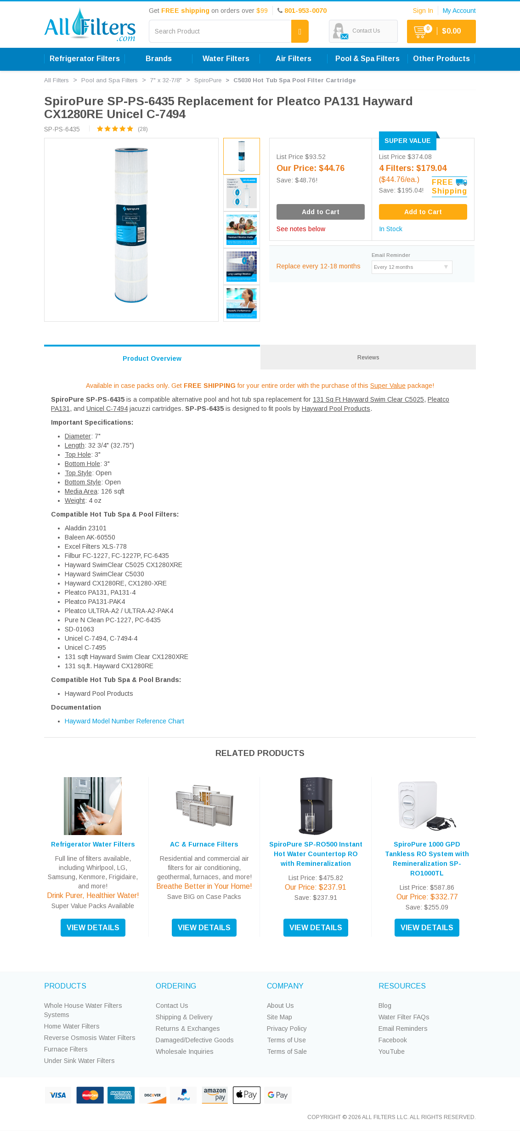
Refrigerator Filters (85, 59)
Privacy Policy (287, 1028)
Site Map (279, 1017)
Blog (385, 1005)
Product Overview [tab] (152, 358)
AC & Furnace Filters (204, 844)
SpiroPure (207, 80)
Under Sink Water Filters (79, 1060)
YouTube (392, 1051)
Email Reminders (403, 1028)
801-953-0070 (305, 10)
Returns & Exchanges (188, 1028)
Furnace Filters (66, 1049)
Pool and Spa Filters (109, 80)
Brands (159, 59)
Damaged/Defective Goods (195, 1040)
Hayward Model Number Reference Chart (124, 721)
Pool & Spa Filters (367, 59)
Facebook (393, 1040)
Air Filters (293, 59)
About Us (280, 1005)
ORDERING (176, 986)
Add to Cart (423, 212)
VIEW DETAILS (93, 928)
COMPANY (285, 986)
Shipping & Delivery (184, 1017)
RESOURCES (402, 986)
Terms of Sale (287, 1051)
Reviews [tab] (368, 357)
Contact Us (172, 1005)
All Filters (56, 80)
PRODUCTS (65, 986)
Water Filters (226, 59)
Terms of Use (286, 1040)
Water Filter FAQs (404, 1017)
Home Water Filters (72, 1026)
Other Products (441, 59)
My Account (459, 10)
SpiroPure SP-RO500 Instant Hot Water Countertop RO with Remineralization (315, 854)
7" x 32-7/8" (166, 80)
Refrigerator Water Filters (93, 844)
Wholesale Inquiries (185, 1051)
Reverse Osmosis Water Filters (90, 1037)
